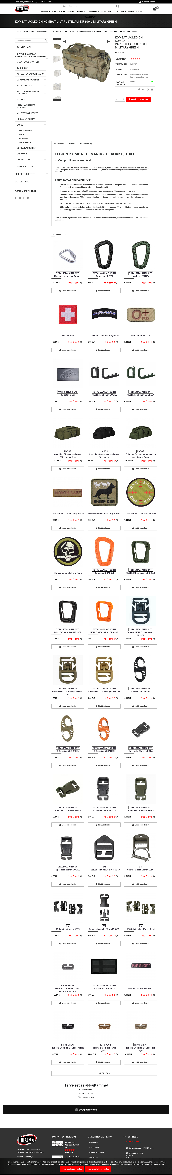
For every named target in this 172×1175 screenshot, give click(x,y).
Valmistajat (90, 17)
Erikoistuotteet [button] (117, 12)
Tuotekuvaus (58, 144)
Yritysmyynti (94, 1126)
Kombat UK (134, 69)
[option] (57, 45)
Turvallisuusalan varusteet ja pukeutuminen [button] (62, 12)
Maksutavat (93, 1121)
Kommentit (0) (86, 144)
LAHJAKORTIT (23, 154)
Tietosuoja (93, 1136)
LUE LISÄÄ (22, 1150)
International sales (96, 1146)
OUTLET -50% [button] (135, 12)
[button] (31, 54)
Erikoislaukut (25, 142)
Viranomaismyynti (96, 1131)
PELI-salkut (24, 138)
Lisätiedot (72, 144)
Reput (21, 134)
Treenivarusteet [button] (97, 12)
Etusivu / (21, 31)
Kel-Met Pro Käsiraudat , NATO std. (72, 1123)
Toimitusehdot (95, 1141)
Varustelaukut (26, 130)
